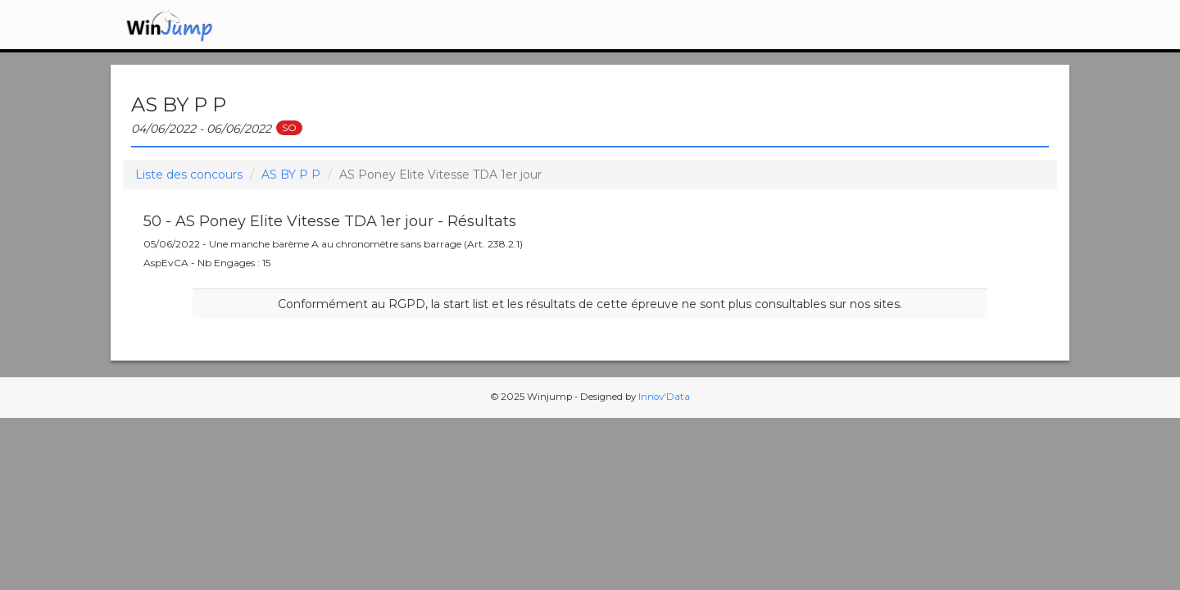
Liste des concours (189, 174)
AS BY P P (290, 174)
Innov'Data (664, 396)
